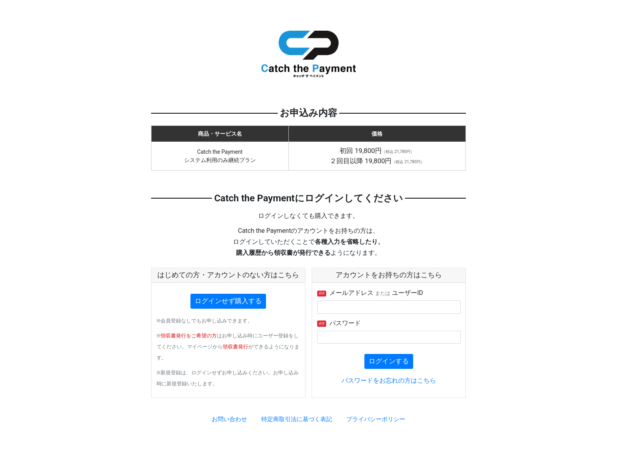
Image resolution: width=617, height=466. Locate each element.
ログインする (389, 361)
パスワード (339, 323)
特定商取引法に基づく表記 (296, 419)
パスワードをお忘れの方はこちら (389, 380)
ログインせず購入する (228, 301)
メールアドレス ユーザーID (370, 293)
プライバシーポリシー (375, 419)
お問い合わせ (229, 419)
